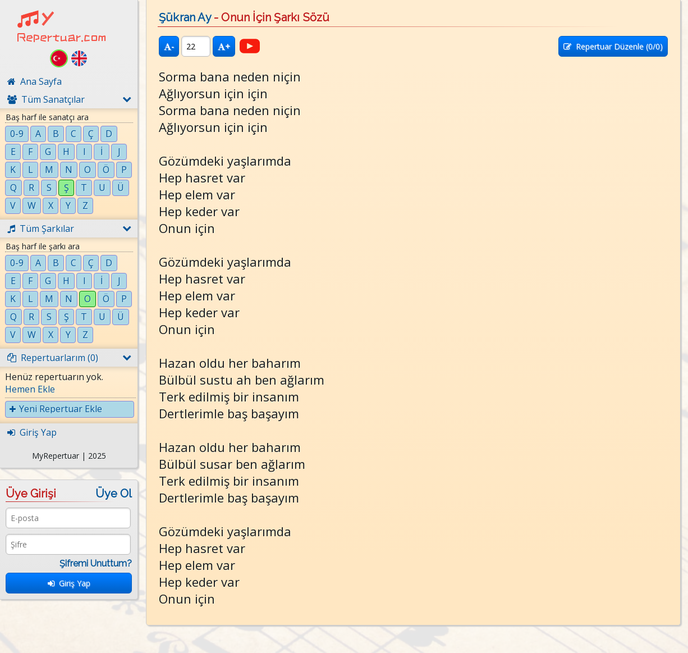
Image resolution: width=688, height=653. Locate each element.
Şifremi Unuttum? (95, 563)
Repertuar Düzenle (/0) (613, 46)
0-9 (17, 133)
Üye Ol (113, 493)
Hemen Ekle (30, 389)
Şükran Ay (185, 17)
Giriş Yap (69, 583)
